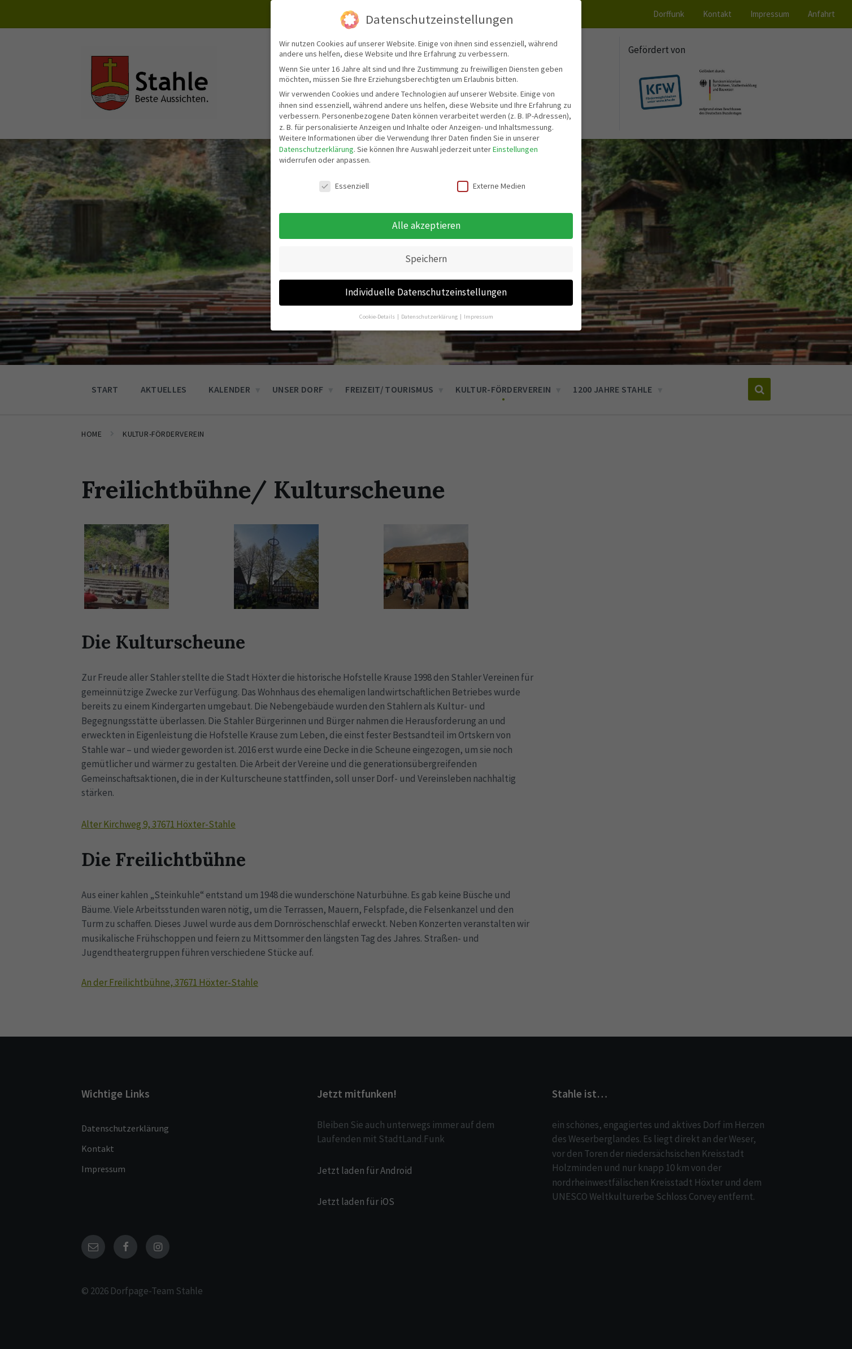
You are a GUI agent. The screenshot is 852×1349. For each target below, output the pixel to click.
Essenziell (344, 185)
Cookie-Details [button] (377, 315)
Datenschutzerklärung (316, 148)
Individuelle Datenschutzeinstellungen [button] (426, 291)
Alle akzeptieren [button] (426, 224)
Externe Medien (491, 185)
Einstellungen (515, 148)
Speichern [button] (426, 257)
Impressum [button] (478, 315)
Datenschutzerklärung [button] (430, 315)
